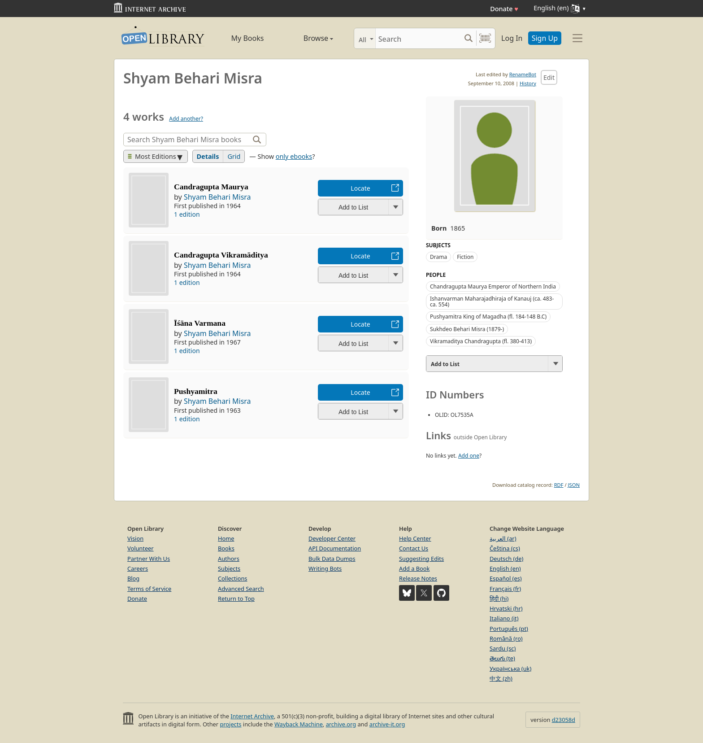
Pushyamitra (195, 391)
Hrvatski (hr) (506, 608)
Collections (232, 578)
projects (230, 724)
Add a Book (414, 568)
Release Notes (418, 578)
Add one (468, 455)
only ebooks (294, 156)
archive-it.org (387, 724)
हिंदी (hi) (499, 598)
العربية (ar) (503, 538)
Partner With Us (148, 559)
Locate (360, 188)
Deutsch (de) (506, 559)
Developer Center (332, 538)
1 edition (187, 214)
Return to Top (236, 598)
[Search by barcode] (485, 38)
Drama (438, 257)
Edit (549, 77)
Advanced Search (241, 589)
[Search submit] (468, 38)
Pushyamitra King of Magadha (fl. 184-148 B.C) (488, 316)
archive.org (341, 724)
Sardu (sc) (503, 648)
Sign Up (545, 38)
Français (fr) (505, 589)
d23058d (563, 720)
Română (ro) (506, 638)
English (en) (505, 568)
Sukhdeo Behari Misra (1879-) (467, 329)
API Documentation (334, 548)
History (528, 83)
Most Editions (152, 156)
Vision (135, 538)
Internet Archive (252, 716)
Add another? (186, 118)
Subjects (229, 568)
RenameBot (522, 74)
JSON (574, 484)
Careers (137, 568)
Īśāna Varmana (200, 323)
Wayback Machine (298, 724)
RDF (559, 484)
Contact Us (413, 548)
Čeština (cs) (505, 548)
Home (226, 538)
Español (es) (506, 578)
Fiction (465, 257)
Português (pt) (509, 629)
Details (208, 156)
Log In (511, 38)
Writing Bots (325, 568)
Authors (228, 559)
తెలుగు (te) (502, 658)
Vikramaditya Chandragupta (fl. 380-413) (481, 341)
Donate (504, 8)
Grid (233, 156)
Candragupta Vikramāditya (221, 254)
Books (226, 548)
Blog (133, 578)
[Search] (418, 38)
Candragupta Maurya (211, 186)
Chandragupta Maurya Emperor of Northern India (493, 286)
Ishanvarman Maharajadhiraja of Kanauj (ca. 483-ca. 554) (492, 301)
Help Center (415, 538)
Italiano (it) (504, 618)
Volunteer (140, 548)
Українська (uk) (510, 668)
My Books (247, 38)
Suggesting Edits (421, 559)
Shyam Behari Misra (217, 197)
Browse (308, 38)
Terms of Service (149, 589)
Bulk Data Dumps (332, 559)
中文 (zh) (501, 678)
